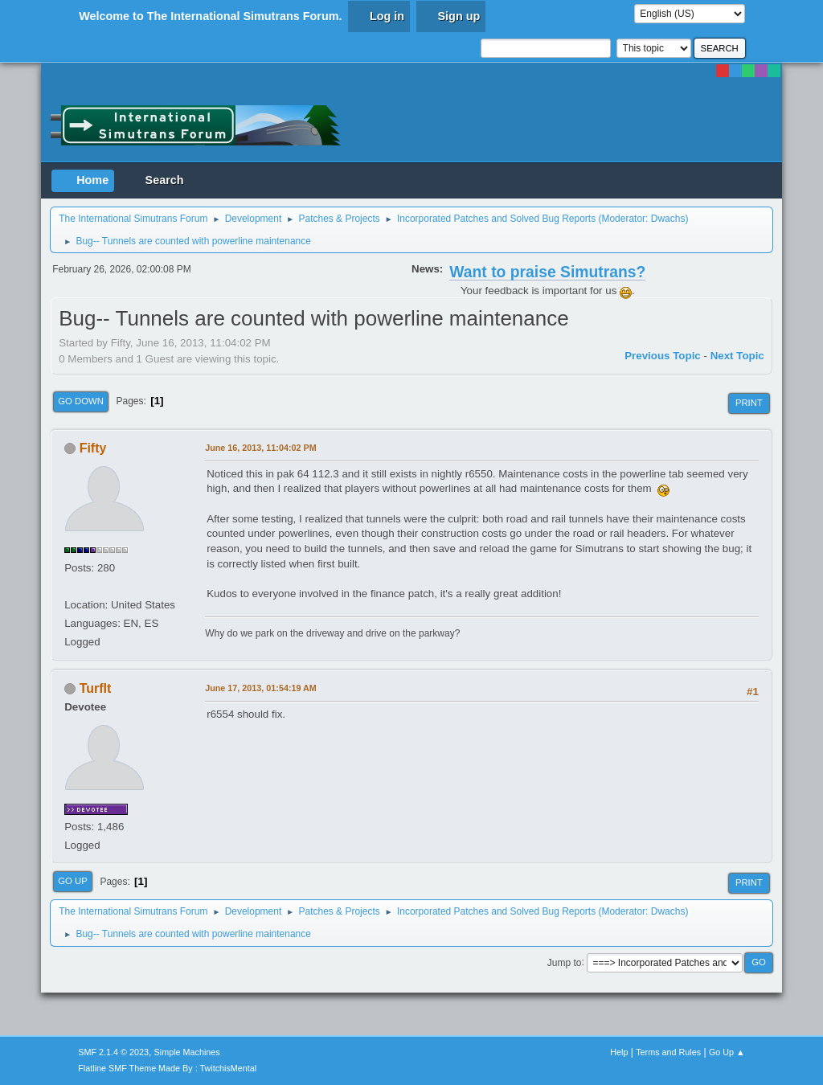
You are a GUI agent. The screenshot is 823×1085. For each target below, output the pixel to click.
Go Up (73, 881)
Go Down (81, 401)
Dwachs (668, 218)
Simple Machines (187, 1052)
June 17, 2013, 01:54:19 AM (261, 688)
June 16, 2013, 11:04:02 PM (260, 447)
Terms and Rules (668, 1052)
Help (619, 1052)
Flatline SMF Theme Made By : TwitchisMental (167, 1068)
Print (749, 402)
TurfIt (96, 688)
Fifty (93, 448)
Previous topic (662, 356)
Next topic (737, 356)
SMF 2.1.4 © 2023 (113, 1052)
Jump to (564, 962)
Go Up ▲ (727, 1052)
